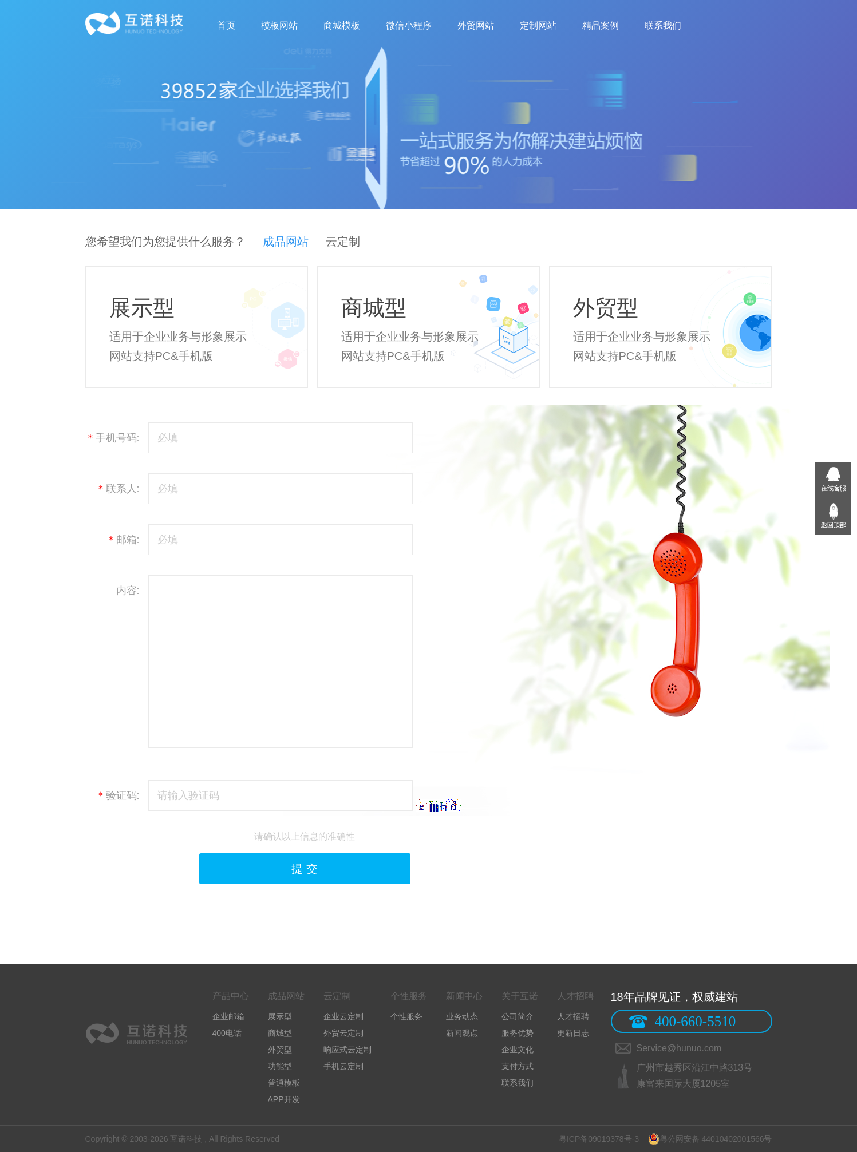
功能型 (280, 1066)
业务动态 (462, 1016)
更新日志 (573, 1033)
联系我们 (663, 25)
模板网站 (279, 25)
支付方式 (517, 1066)
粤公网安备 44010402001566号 (710, 1139)
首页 (226, 25)
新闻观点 (462, 1033)
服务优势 (517, 1033)
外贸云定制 (343, 1033)
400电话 (227, 1033)
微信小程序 (409, 25)
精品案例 (600, 25)
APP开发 (284, 1099)
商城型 (280, 1033)
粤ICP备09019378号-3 (598, 1138)
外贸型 (280, 1049)
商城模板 (341, 25)
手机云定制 (343, 1066)
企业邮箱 (228, 1016)
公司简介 (517, 1016)
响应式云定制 (347, 1049)
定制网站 (538, 25)
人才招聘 (573, 1016)
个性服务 (406, 1016)
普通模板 (284, 1082)
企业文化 (517, 1049)
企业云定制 (343, 1016)
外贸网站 (475, 25)
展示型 (280, 1016)
